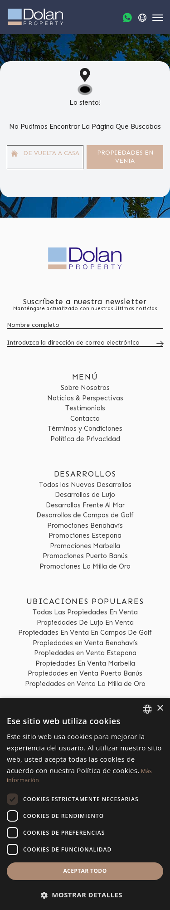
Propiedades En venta (125, 157)
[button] (85, 895)
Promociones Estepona (85, 535)
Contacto (85, 418)
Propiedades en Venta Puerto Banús (85, 673)
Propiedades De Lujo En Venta (85, 622)
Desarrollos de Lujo (85, 495)
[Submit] (158, 343)
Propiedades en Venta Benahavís (85, 643)
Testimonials (85, 408)
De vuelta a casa (45, 153)
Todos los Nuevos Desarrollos (85, 485)
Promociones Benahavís (85, 525)
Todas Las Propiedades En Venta (85, 612)
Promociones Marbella (85, 546)
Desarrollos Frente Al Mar (85, 505)
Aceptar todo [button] (85, 871)
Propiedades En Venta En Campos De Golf (85, 632)
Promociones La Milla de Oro (85, 566)
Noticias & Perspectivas (85, 398)
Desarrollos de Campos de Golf (85, 515)
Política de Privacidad (85, 439)
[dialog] (85, 804)
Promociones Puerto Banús (85, 556)
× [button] (159, 708)
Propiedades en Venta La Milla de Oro (85, 684)
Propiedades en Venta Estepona (85, 653)
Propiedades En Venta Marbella (85, 663)
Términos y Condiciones (85, 428)
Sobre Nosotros (85, 388)
